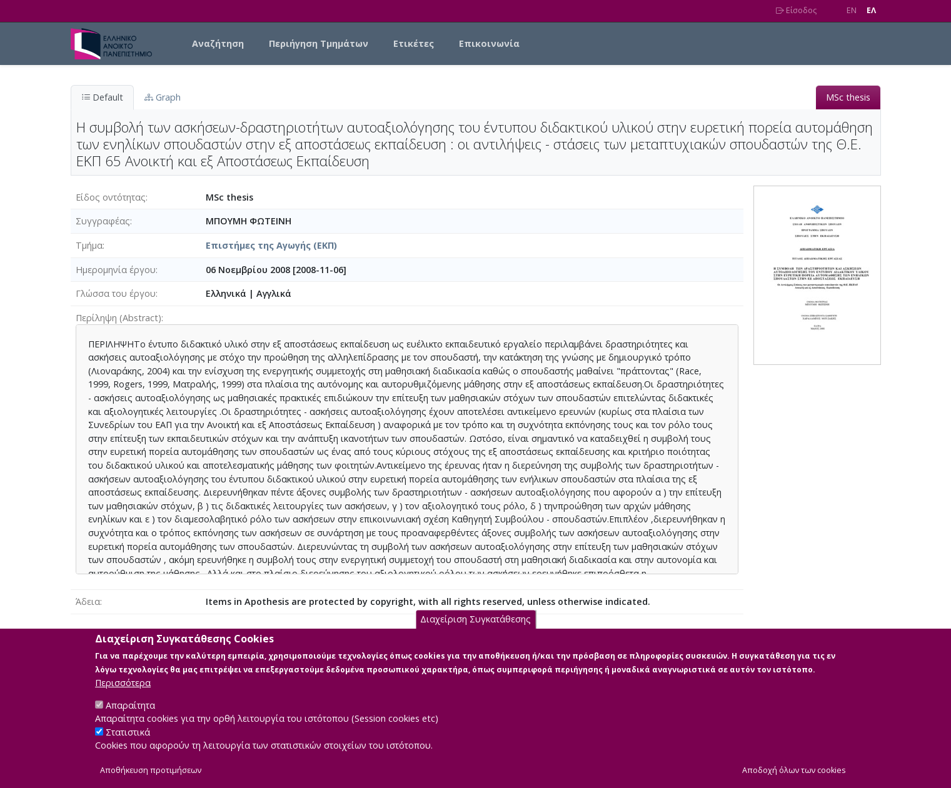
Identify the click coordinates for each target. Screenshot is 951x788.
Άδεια (88, 601)
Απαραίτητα (130, 718)
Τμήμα (89, 245)
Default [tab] (102, 97)
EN (852, 10)
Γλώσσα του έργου (116, 293)
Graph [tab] (162, 97)
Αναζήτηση (218, 43)
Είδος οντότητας (111, 197)
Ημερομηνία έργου (116, 270)
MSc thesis (848, 97)
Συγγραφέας (103, 221)
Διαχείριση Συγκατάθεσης (475, 633)
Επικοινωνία (489, 43)
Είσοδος (796, 10)
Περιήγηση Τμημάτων (318, 43)
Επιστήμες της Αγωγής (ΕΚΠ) (271, 245)
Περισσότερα (123, 696)
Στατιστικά (128, 745)
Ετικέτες (413, 43)
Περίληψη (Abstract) (118, 318)
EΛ (871, 10)
